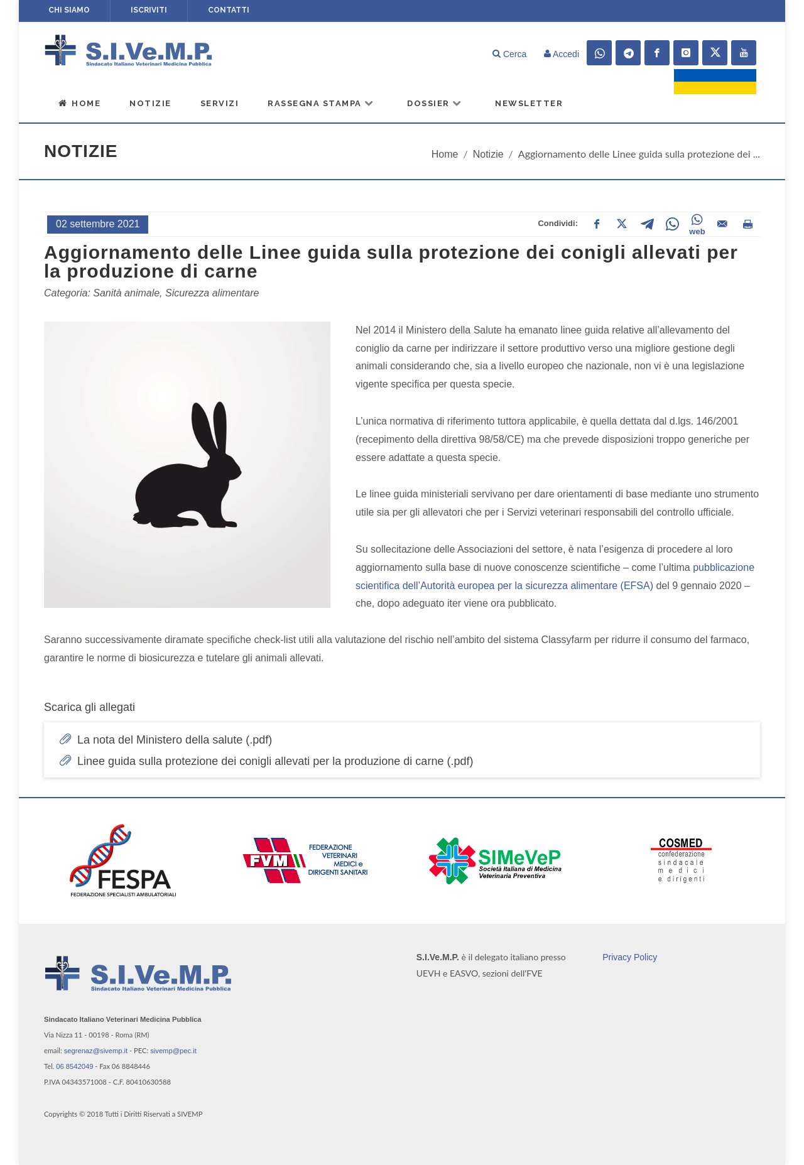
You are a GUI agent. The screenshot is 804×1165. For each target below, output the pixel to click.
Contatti (228, 10)
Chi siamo (69, 10)
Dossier (434, 103)
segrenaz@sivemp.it (96, 1050)
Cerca (509, 54)
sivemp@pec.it (173, 1050)
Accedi (561, 54)
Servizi (219, 103)
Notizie (150, 103)
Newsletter (529, 103)
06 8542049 (74, 1066)
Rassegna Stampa (321, 103)
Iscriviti (149, 10)
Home (79, 103)
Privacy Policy (629, 956)
